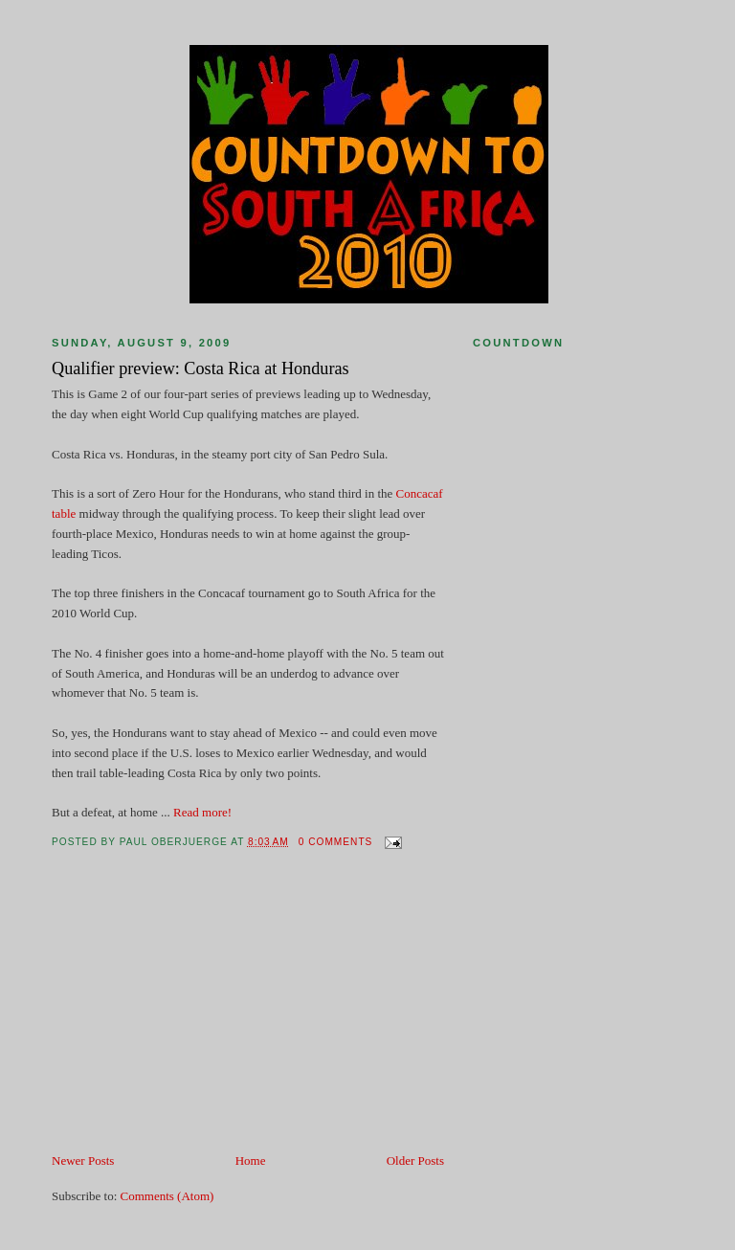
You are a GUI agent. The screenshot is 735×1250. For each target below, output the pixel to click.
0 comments (336, 842)
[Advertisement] (195, 1017)
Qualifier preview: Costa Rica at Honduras (200, 368)
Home (250, 1160)
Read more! (202, 812)
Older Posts (415, 1160)
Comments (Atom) (167, 1196)
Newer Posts (83, 1160)
